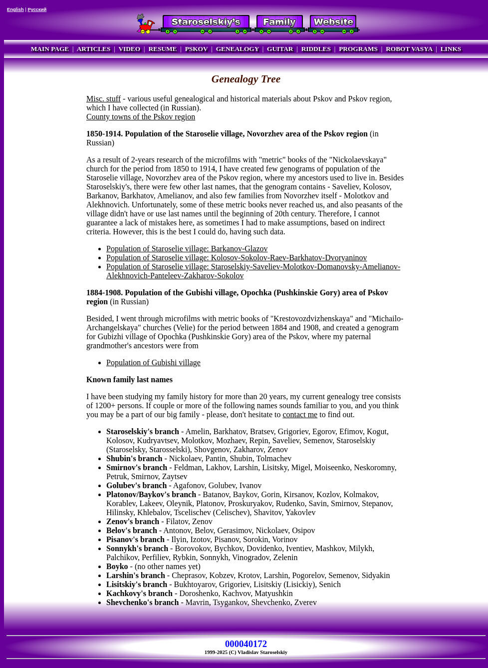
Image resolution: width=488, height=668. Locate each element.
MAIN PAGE (50, 48)
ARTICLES (94, 48)
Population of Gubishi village (153, 362)
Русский (36, 9)
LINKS (451, 48)
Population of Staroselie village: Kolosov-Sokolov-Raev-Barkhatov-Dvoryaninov (236, 257)
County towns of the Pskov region (140, 116)
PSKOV (196, 48)
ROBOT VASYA (409, 48)
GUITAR (280, 48)
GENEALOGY (237, 48)
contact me (299, 414)
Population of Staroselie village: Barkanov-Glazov (186, 248)
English (15, 9)
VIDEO (129, 48)
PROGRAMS (358, 48)
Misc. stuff (103, 98)
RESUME (162, 48)
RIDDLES (316, 48)
